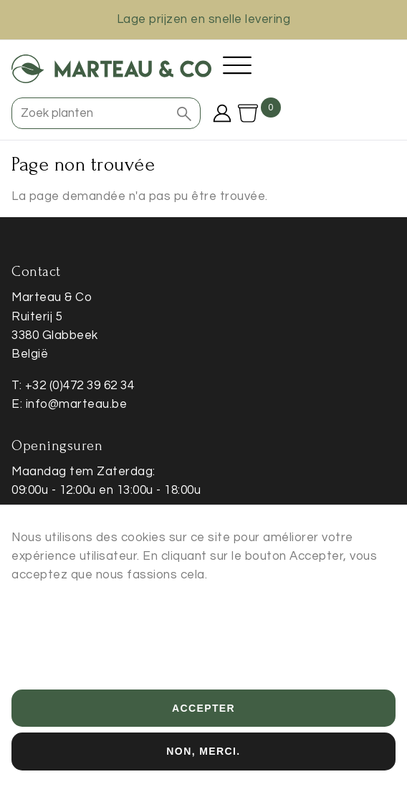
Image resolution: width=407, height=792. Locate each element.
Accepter (203, 722)
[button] (184, 113)
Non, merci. (203, 765)
